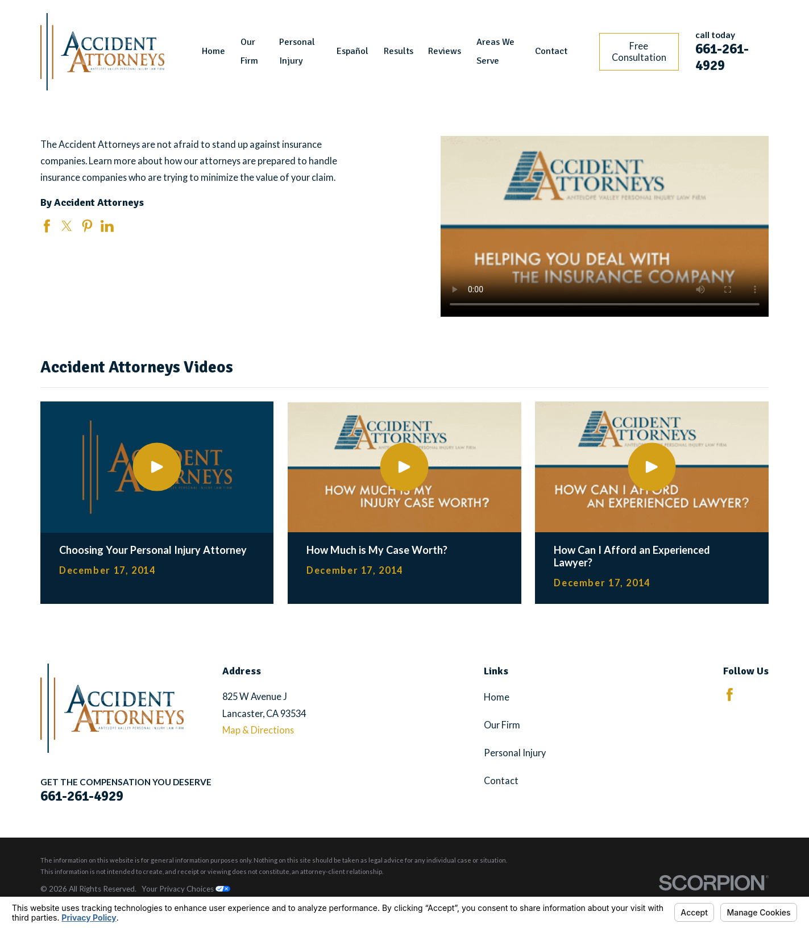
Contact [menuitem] (551, 51)
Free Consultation (639, 51)
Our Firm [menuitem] (249, 51)
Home (496, 696)
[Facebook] (729, 694)
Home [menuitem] (213, 51)
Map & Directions (258, 729)
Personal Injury (515, 752)
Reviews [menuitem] (444, 51)
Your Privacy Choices (186, 888)
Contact (501, 780)
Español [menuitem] (352, 51)
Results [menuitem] (398, 51)
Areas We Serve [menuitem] (495, 51)
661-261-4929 (722, 57)
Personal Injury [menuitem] (297, 51)
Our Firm (502, 724)
